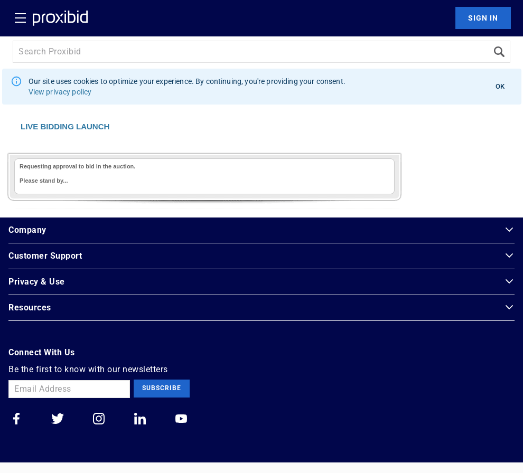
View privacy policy (60, 92)
